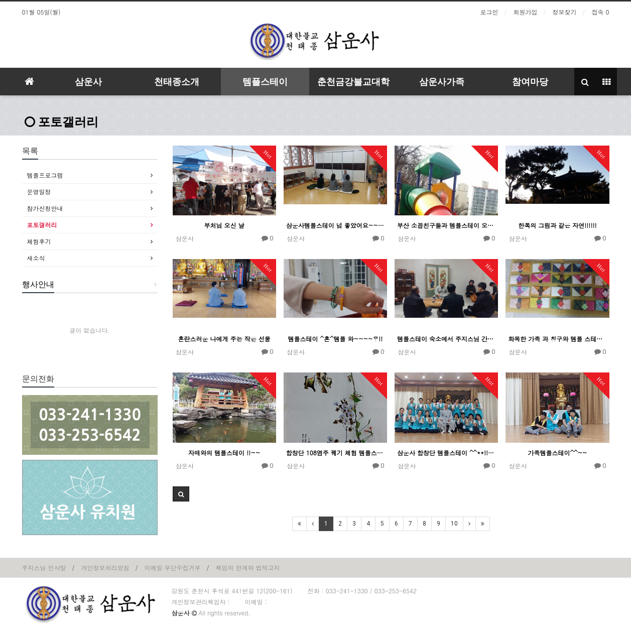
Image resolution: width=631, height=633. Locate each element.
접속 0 (600, 12)
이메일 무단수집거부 (173, 567)
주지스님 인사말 (44, 567)
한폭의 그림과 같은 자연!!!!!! (557, 225)
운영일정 (39, 191)
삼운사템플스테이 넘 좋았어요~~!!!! (335, 225)
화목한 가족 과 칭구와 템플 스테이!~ (557, 338)
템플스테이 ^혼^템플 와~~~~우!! (335, 338)
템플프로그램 (45, 175)
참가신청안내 (45, 208)
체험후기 (39, 241)
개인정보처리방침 (105, 567)
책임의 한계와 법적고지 (248, 567)
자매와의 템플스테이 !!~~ (224, 452)
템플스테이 (265, 81)
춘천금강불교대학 (353, 81)
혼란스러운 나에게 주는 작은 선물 (224, 338)
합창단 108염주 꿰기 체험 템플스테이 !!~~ (335, 452)
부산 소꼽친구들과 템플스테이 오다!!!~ (446, 225)
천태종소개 (176, 81)
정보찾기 (564, 12)
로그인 (489, 12)
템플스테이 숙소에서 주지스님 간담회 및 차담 (446, 338)
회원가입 (525, 12)
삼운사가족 (441, 81)
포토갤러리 (61, 122)
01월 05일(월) (41, 12)
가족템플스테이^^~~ (557, 452)
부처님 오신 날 (224, 225)
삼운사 (88, 81)
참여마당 (530, 81)
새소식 (36, 258)
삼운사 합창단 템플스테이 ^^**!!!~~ (446, 452)
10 (454, 523)
